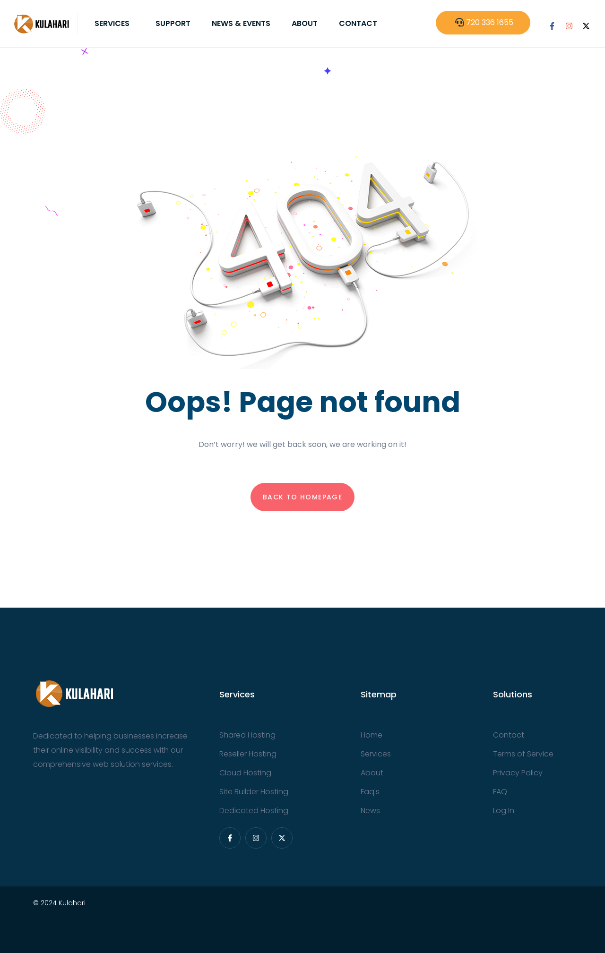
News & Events (241, 23)
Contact (358, 23)
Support (173, 23)
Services (112, 23)
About (305, 23)
